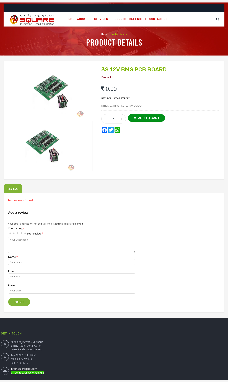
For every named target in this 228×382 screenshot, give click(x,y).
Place (11, 285)
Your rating (16, 228)
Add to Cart (149, 118)
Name (13, 257)
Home (104, 34)
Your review (35, 233)
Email (11, 271)
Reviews (12, 189)
